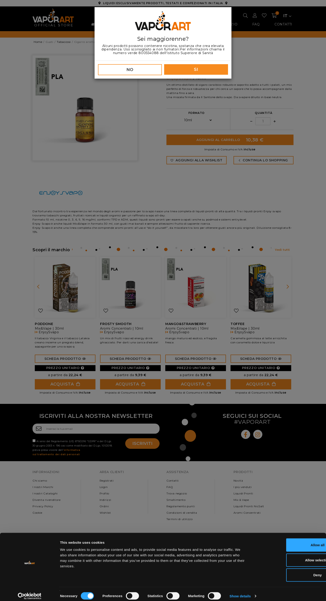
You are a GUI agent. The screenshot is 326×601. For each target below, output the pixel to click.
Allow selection (287, 556)
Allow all (288, 541)
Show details (240, 592)
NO (129, 69)
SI (196, 69)
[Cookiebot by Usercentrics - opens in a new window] (30, 592)
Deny (288, 571)
